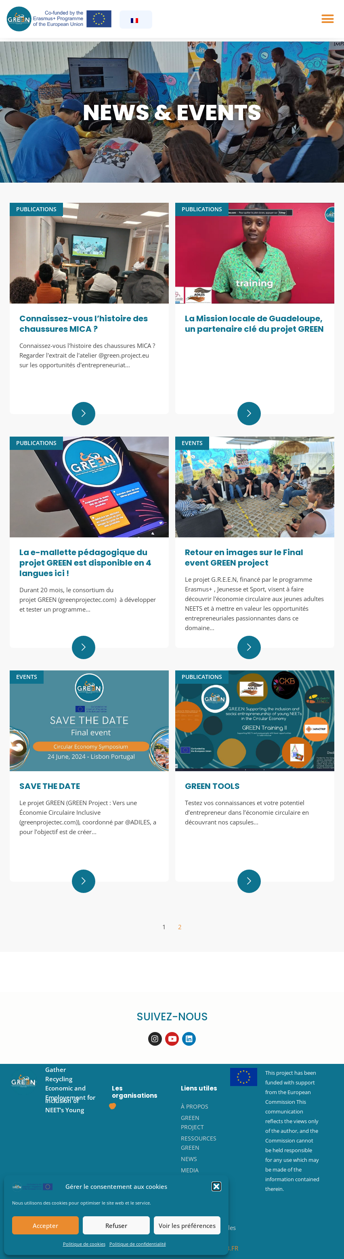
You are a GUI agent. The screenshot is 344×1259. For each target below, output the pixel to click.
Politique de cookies (84, 1244)
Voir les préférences (187, 1226)
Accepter (45, 1226)
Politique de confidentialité (137, 1244)
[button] (216, 1186)
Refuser (116, 1226)
